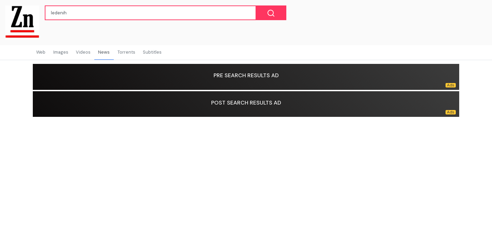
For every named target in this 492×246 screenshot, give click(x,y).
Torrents (126, 52)
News (104, 52)
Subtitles (152, 52)
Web (40, 52)
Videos (83, 52)
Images (60, 52)
